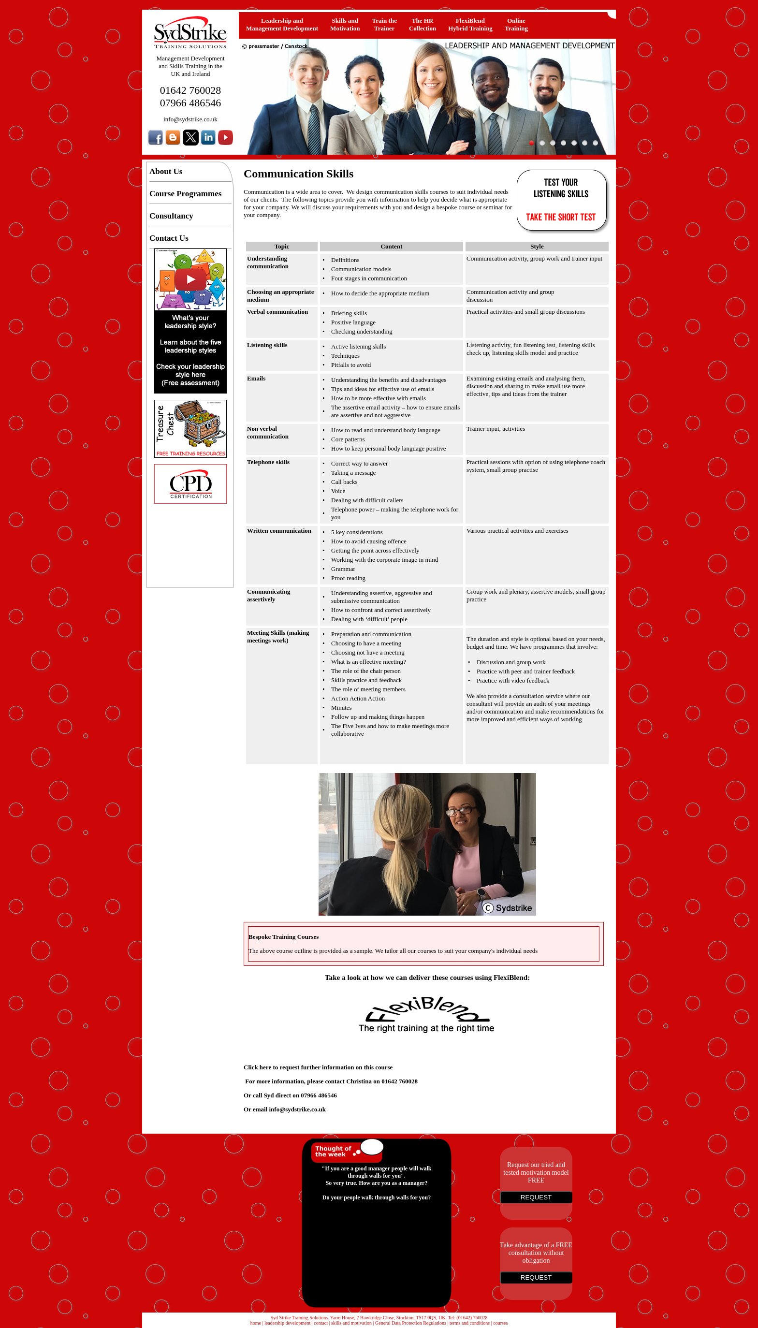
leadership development (287, 1323)
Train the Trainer (384, 24)
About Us (166, 171)
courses (500, 1323)
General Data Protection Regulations (410, 1323)
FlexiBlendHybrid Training (470, 24)
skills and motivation (351, 1323)
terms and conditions (470, 1323)
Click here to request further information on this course (318, 1067)
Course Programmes (185, 193)
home (255, 1323)
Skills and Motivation (345, 24)
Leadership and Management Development (282, 24)
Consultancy (171, 215)
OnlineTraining (516, 24)
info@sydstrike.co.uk (190, 119)
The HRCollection (422, 24)
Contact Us (169, 238)
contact (321, 1323)
